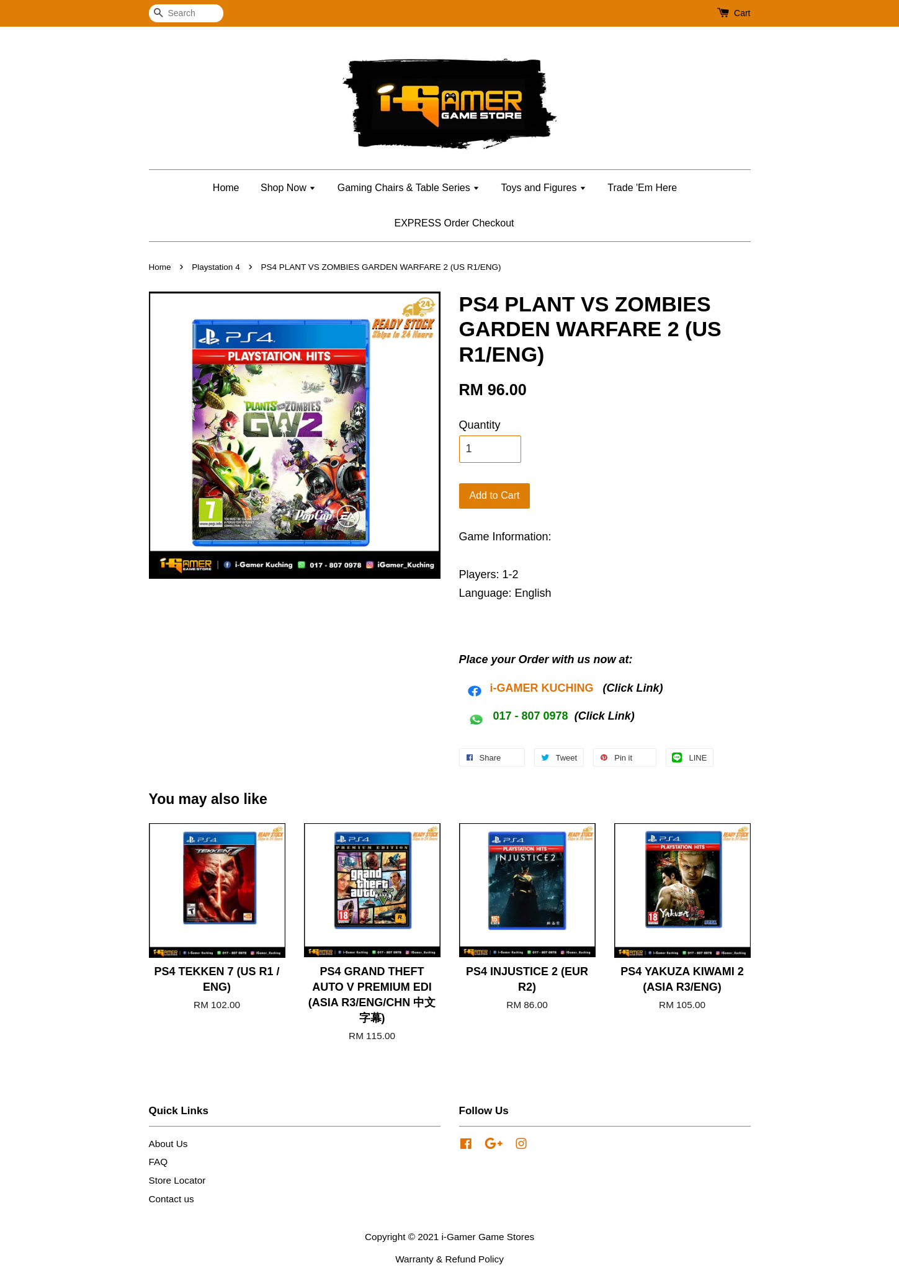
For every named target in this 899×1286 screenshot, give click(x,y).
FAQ (158, 1161)
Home (226, 187)
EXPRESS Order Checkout (454, 223)
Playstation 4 (215, 267)
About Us (168, 1143)
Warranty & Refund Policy (449, 1259)
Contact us (171, 1199)
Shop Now (288, 187)
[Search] (186, 13)
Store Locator (177, 1180)
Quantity (480, 425)
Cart (742, 13)
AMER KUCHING (550, 688)
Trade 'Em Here (642, 187)
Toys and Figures (543, 187)
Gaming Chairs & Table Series (409, 187)
